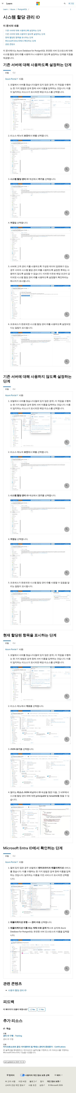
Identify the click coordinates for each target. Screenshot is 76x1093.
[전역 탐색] (2, 3)
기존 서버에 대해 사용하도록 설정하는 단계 (23, 30)
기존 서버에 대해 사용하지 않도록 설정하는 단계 (25, 34)
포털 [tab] (7, 72)
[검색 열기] (64, 3)
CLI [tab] (14, 72)
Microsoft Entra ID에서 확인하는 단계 (20, 40)
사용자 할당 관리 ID (17, 990)
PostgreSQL (22, 9)
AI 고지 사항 (10, 1081)
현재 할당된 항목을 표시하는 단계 (19, 37)
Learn (5, 9)
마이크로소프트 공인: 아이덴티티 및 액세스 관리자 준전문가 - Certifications (34, 1047)
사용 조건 (32, 1085)
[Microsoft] (38, 3)
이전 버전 (22, 1081)
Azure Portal (10, 78)
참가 (42, 1081)
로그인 (71, 3)
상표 (41, 1085)
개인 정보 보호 (53, 1081)
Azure (12, 9)
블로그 (32, 1081)
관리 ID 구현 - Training (12, 1036)
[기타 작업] (70, 9)
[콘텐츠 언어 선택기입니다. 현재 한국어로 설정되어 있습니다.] (10, 1075)
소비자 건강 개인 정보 (14, 1085)
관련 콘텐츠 (10, 44)
